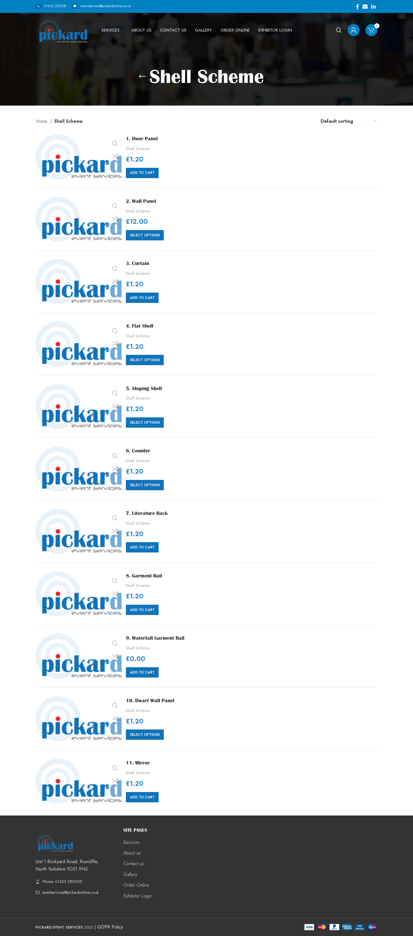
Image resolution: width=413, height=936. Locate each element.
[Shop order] (348, 121)
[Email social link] (365, 6)
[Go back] (142, 76)
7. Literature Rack (150, 513)
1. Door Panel (144, 138)
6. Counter (140, 450)
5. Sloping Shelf (147, 388)
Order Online (136, 885)
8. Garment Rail (147, 575)
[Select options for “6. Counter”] (145, 485)
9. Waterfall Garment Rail (159, 638)
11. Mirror (140, 762)
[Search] (339, 30)
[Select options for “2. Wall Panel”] (145, 235)
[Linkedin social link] (373, 6)
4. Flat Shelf (142, 325)
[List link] (75, 881)
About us (132, 853)
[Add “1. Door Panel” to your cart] (142, 173)
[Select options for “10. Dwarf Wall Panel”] (145, 734)
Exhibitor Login (137, 896)
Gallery (130, 874)
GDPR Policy (110, 927)
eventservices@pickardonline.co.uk (101, 6)
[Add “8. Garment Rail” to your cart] (142, 610)
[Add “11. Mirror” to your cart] (142, 797)
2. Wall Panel (143, 201)
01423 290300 (51, 6)
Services (131, 842)
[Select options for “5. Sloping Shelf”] (145, 422)
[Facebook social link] (357, 6)
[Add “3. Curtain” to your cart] (142, 298)
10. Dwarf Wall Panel (154, 700)
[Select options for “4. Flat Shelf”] (145, 360)
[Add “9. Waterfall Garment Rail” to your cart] (142, 672)
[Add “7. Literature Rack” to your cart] (142, 547)
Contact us (133, 864)
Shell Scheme (138, 149)
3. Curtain (139, 263)
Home (42, 121)
